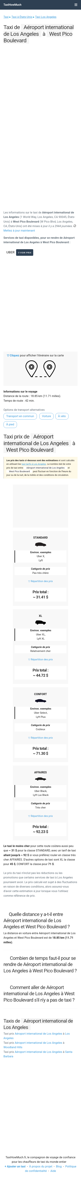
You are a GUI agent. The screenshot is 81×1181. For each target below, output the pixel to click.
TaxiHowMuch (12, 4)
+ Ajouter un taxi (15, 1166)
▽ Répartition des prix (40, 581)
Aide (53, 1171)
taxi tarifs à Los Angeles (34, 464)
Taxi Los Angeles (45, 17)
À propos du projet (40, 1166)
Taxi (6, 17)
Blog (59, 1166)
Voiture (46, 416)
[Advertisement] (40, 85)
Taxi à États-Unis (21, 17)
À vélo (62, 416)
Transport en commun (20, 416)
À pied (10, 424)
